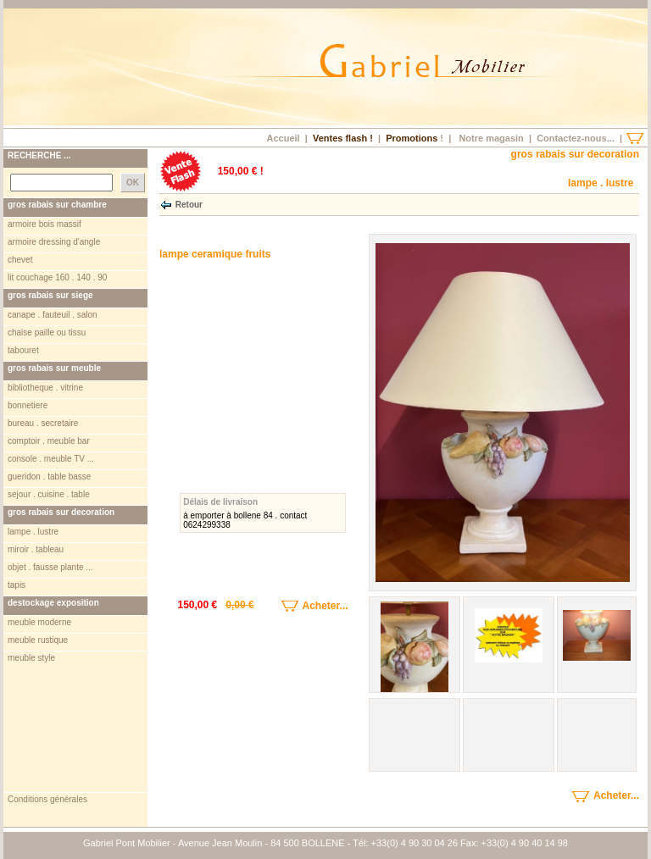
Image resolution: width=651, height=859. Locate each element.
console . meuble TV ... (51, 458)
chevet (20, 259)
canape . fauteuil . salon (52, 314)
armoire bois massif (44, 224)
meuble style (31, 657)
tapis (16, 585)
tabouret (23, 350)
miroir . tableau (36, 549)
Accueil (282, 138)
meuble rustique (38, 640)
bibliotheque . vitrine (45, 387)
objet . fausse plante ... (50, 567)
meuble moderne (39, 622)
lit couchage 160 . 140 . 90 (57, 277)
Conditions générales (47, 799)
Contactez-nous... (576, 138)
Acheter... (302, 606)
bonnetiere (27, 405)
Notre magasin (491, 138)
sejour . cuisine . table (49, 494)
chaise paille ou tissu (47, 332)
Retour (189, 203)
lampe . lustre (33, 531)
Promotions (411, 138)
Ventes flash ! (343, 138)
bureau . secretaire (43, 423)
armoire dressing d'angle (54, 242)
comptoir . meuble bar (49, 441)
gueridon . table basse (49, 476)
